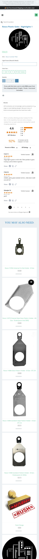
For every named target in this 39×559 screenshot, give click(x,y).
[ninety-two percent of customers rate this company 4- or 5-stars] (19, 141)
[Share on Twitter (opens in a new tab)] (13, 166)
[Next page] (29, 207)
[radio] (27, 127)
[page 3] (18, 207)
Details (19, 106)
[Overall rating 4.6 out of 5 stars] (11, 132)
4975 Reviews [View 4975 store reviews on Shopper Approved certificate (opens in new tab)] (14, 135)
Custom (22, 72)
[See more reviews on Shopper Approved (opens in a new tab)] (16, 166)
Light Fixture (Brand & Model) (10, 60)
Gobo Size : (5, 68)
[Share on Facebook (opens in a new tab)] (10, 166)
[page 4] (21, 207)
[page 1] (10, 207)
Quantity (4, 77)
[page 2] (14, 207)
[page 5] (25, 207)
